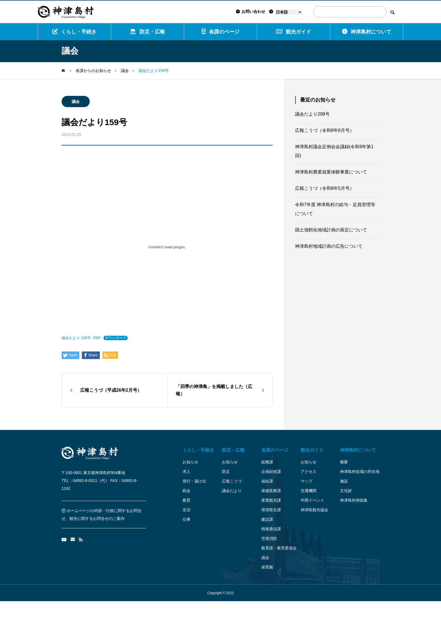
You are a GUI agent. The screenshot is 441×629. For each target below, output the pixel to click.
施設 (344, 481)
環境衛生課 (271, 510)
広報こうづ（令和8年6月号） (324, 130)
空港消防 (269, 538)
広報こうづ (232, 481)
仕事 (186, 519)
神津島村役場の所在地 (359, 471)
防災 (226, 471)
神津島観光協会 (314, 510)
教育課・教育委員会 (279, 548)
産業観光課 (271, 500)
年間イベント (312, 500)
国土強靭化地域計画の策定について (331, 229)
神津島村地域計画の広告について (329, 246)
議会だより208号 (312, 114)
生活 (186, 510)
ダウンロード (116, 338)
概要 (344, 462)
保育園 (267, 567)
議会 (76, 101)
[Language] (288, 12)
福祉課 (267, 481)
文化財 (346, 490)
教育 (186, 500)
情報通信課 (271, 529)
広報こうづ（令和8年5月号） (324, 188)
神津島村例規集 (354, 500)
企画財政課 (271, 471)
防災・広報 (147, 32)
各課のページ (220, 32)
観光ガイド (312, 450)
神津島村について (366, 32)
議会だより (232, 490)
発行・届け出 (194, 481)
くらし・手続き (74, 32)
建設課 (267, 519)
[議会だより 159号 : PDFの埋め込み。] (167, 247)
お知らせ (190, 462)
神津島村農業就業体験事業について (331, 172)
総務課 (267, 462)
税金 (186, 490)
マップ (306, 481)
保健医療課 (271, 490)
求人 (186, 471)
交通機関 (308, 490)
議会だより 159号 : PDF (81, 338)
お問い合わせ (250, 11)
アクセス (308, 471)
